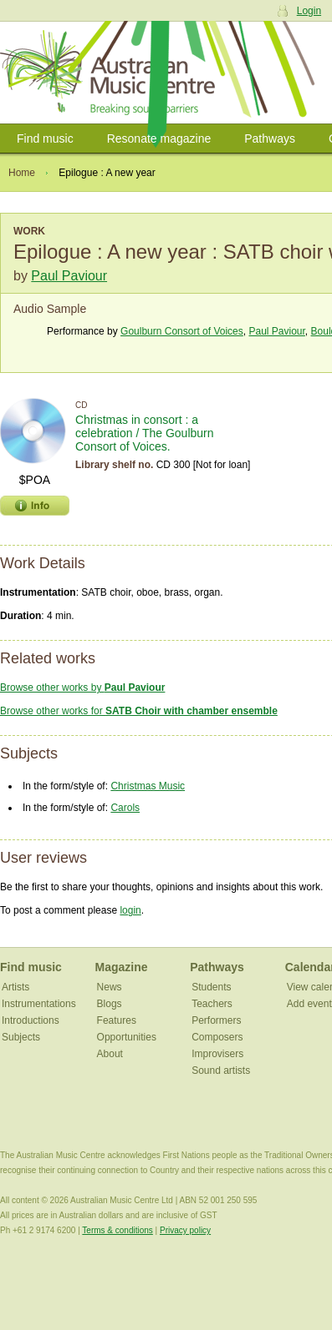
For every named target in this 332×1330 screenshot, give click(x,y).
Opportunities (126, 1037)
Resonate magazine (159, 138)
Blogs (109, 1004)
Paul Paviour (69, 276)
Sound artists (221, 1070)
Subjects (21, 1037)
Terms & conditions (117, 1230)
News (109, 987)
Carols (125, 808)
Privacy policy (185, 1230)
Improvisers (217, 1054)
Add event (309, 1004)
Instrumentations (39, 1004)
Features (116, 1020)
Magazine (121, 967)
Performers (216, 1020)
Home (21, 173)
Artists (15, 987)
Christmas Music (147, 786)
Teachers (212, 1004)
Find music (45, 138)
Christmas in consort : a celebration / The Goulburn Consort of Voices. (144, 433)
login (130, 910)
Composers (217, 1037)
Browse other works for (139, 711)
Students (211, 987)
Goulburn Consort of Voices (181, 331)
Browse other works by (82, 687)
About (110, 1054)
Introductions (30, 1020)
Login (309, 11)
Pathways (269, 138)
